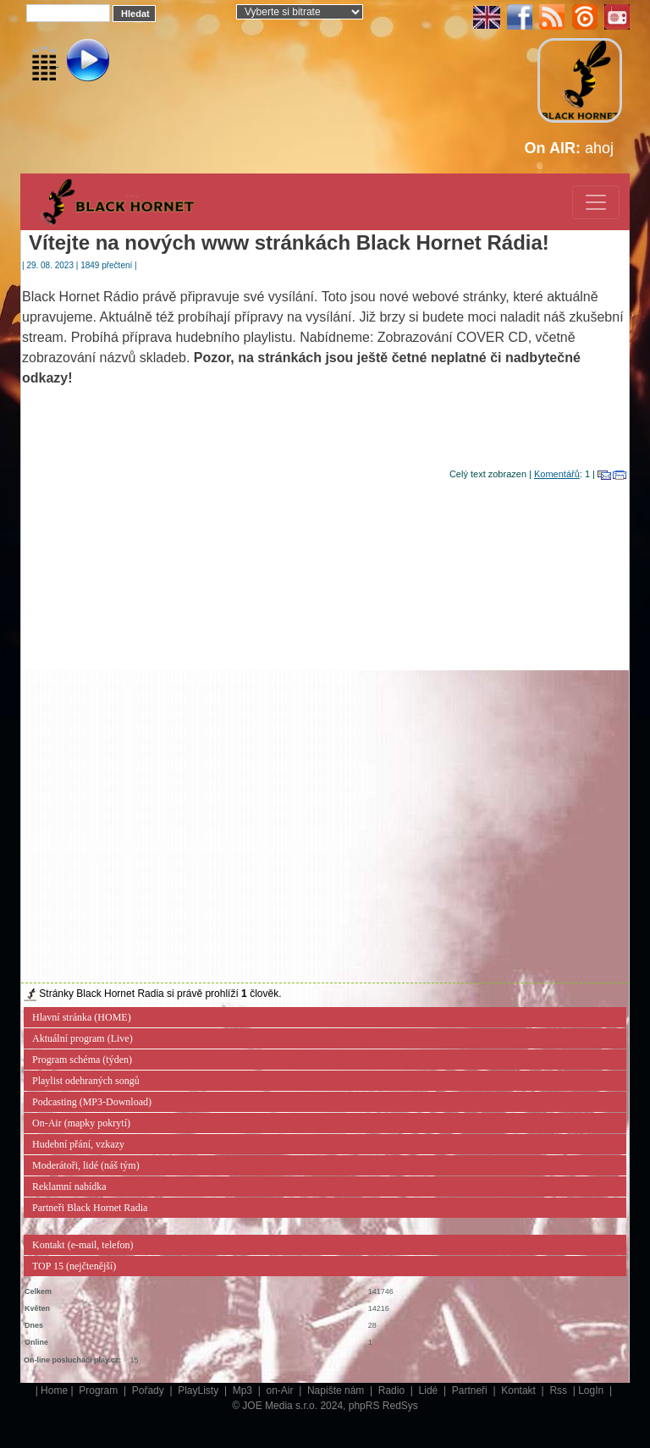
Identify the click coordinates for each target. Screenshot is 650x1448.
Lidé (430, 1390)
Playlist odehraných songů (86, 1081)
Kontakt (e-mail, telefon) (83, 1245)
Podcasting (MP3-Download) (91, 1102)
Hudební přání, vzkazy (78, 1144)
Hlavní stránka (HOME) (81, 1017)
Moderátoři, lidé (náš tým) (86, 1165)
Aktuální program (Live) (82, 1038)
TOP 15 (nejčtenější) (74, 1266)
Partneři (471, 1390)
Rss (559, 1390)
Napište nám (337, 1390)
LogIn (592, 1390)
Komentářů (557, 474)
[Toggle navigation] (596, 202)
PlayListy (199, 1390)
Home (54, 1390)
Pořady (149, 1390)
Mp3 (244, 1390)
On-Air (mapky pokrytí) (81, 1123)
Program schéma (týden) (82, 1059)
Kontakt (519, 1390)
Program (99, 1390)
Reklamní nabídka (69, 1186)
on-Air (280, 1390)
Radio (393, 1390)
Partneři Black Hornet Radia (89, 1208)
